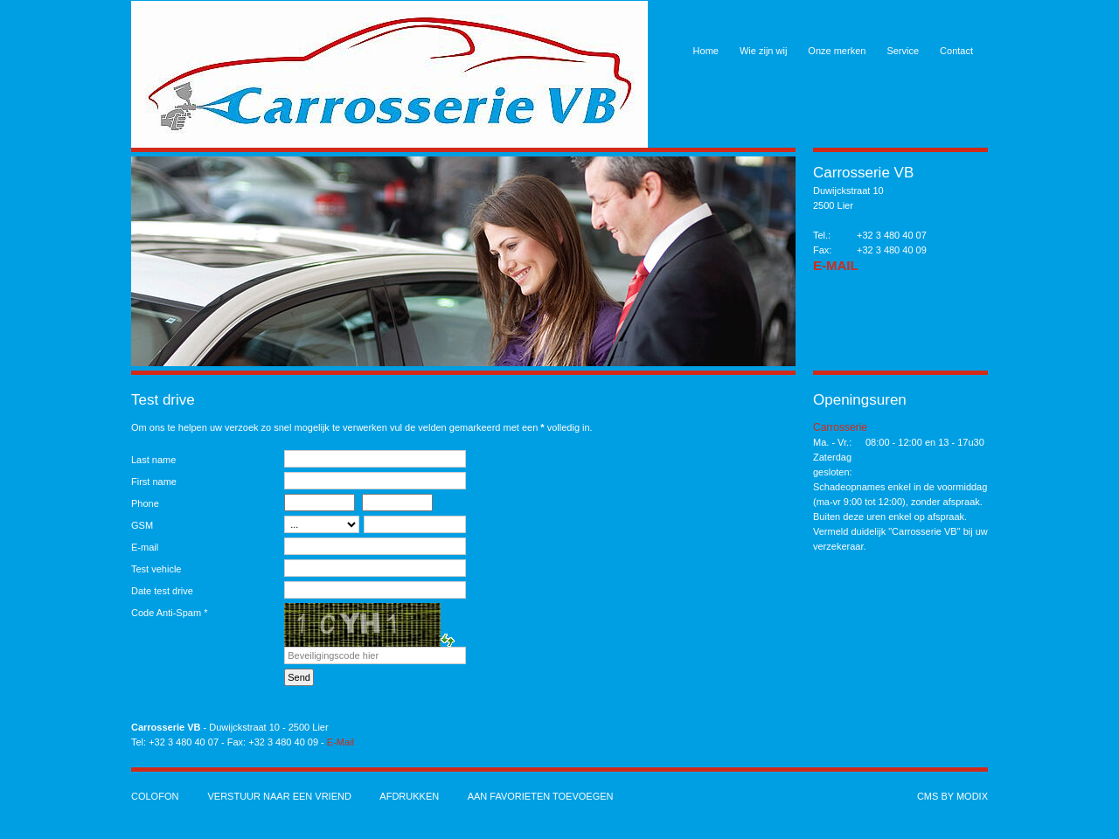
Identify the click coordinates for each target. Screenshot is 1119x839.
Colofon (154, 796)
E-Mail (835, 265)
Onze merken (836, 50)
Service (902, 50)
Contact (956, 50)
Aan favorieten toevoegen (541, 796)
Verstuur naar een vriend (279, 796)
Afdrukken (409, 796)
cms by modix (952, 796)
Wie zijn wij (763, 50)
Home (706, 50)
